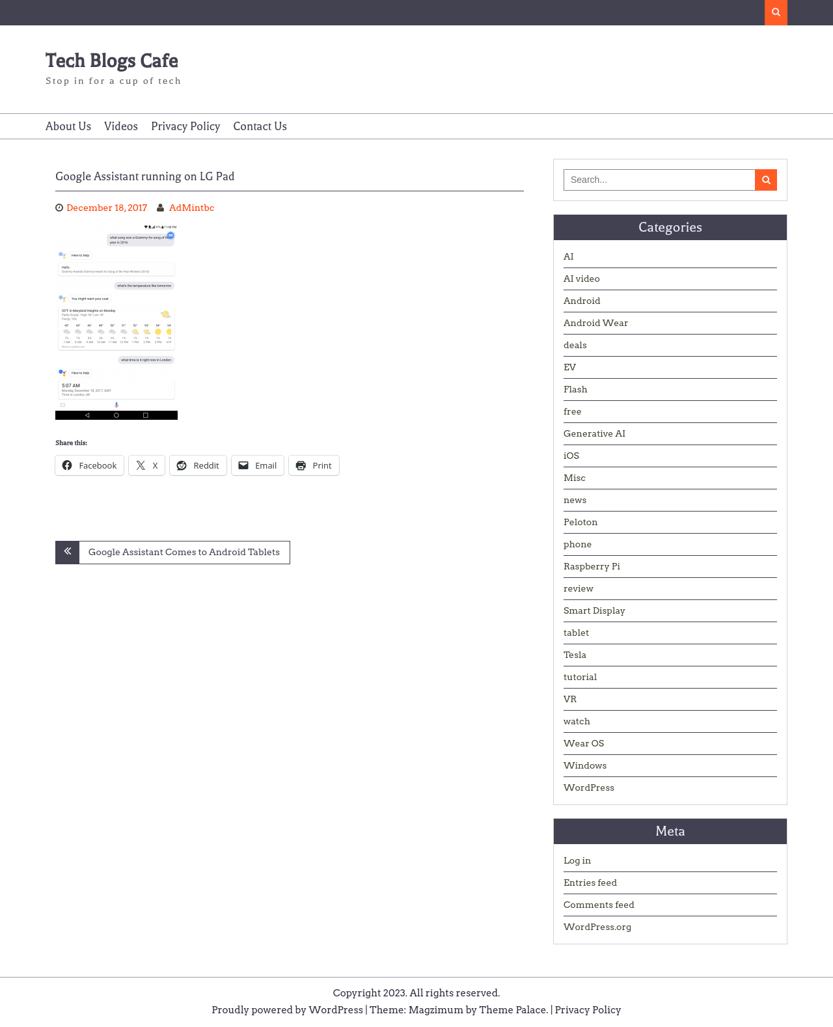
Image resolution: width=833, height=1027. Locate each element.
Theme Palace (513, 1010)
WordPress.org (597, 927)
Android (582, 300)
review (579, 588)
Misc (575, 477)
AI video (582, 278)
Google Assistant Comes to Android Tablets (184, 552)
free (573, 411)
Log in (577, 860)
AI (569, 256)
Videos (121, 126)
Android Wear (596, 323)
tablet (576, 632)
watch (577, 721)
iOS (571, 455)
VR (570, 699)
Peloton (581, 522)
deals (575, 345)
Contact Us (260, 126)
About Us (68, 126)
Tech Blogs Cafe (112, 61)
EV (570, 367)
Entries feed (590, 882)
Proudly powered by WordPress (287, 1010)
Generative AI (594, 433)
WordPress (589, 787)
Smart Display (594, 610)
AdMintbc (191, 207)
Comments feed (599, 904)
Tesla (575, 655)
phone (578, 544)
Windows (585, 765)
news (575, 500)
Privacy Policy (185, 126)
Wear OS (584, 743)
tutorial (580, 677)
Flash (576, 389)
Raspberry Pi (592, 566)
